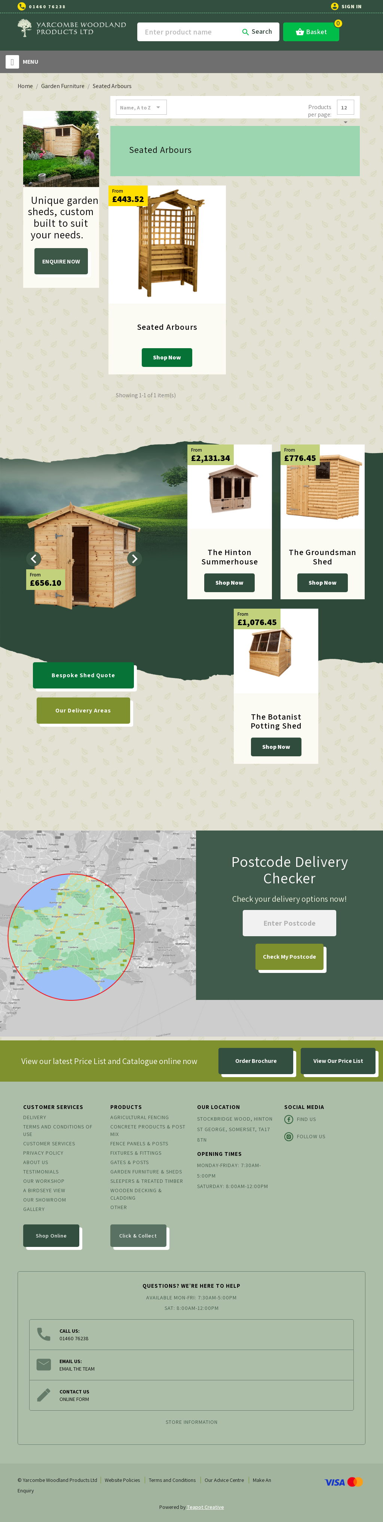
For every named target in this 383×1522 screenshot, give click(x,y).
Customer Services (49, 1143)
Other (118, 1207)
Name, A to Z (141, 107)
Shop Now (167, 357)
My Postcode (289, 957)
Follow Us (304, 1136)
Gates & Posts (129, 1162)
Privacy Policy (43, 1152)
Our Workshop (44, 1181)
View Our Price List (338, 1061)
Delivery (34, 1117)
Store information (192, 1422)
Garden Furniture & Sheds (146, 1171)
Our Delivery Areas (83, 710)
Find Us (300, 1119)
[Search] (208, 31)
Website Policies (122, 1480)
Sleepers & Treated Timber (146, 1181)
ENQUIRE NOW (61, 261)
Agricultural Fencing (139, 1117)
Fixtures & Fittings (136, 1152)
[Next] (134, 558)
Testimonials (41, 1171)
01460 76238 (47, 6)
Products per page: (319, 110)
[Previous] (33, 558)
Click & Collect (138, 1235)
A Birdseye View (44, 1190)
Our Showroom (44, 1199)
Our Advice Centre (224, 1480)
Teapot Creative (205, 1507)
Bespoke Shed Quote (83, 675)
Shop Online (51, 1235)
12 (345, 109)
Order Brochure (256, 1061)
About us (35, 1162)
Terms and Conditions (172, 1480)
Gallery (34, 1209)
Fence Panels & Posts (139, 1143)
